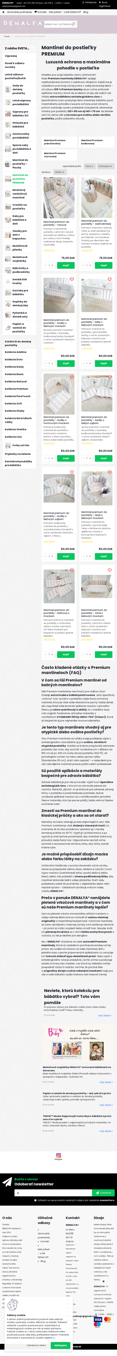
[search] (73, 25)
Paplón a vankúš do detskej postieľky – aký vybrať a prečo (77, 1099)
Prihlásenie (91, 2)
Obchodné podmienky (19, 12)
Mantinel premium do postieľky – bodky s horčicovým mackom (57, 423)
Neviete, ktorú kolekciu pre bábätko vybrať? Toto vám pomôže (72, 1003)
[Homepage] (3, 12)
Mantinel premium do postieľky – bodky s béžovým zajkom (57, 522)
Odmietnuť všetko (36, 1345)
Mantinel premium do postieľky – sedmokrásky (96, 222)
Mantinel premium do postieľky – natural (57, 224)
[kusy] (50, 268)
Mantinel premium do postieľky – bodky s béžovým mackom (57, 325)
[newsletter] (103, 1199)
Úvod (6, 36)
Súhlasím (60, 1345)
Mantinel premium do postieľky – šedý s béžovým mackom (94, 521)
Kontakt (41, 12)
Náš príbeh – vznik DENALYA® (65, 12)
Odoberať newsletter (34, 1190)
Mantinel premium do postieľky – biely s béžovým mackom (94, 325)
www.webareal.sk (71, 1352)
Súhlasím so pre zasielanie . (76, 1206)
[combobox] (90, 166)
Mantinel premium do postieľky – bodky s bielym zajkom (94, 423)
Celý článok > (105, 1022)
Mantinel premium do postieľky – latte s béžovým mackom (94, 619)
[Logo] (23, 24)
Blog (85, 12)
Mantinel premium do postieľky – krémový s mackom (58, 619)
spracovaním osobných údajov (67, 1206)
